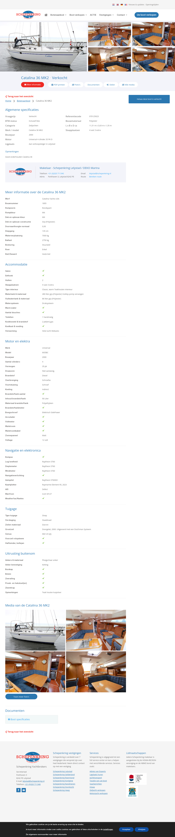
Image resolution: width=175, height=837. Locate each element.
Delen (112, 87)
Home (8, 104)
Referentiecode (73, 120)
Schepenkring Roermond (63, 781)
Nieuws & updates (136, 4)
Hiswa (92, 791)
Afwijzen (142, 829)
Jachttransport (96, 781)
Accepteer (125, 829)
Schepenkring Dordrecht (63, 791)
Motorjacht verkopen (99, 797)
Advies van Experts (98, 775)
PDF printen (59, 87)
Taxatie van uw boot (98, 784)
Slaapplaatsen (73, 134)
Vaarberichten (96, 788)
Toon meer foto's (21, 700)
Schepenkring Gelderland (64, 778)
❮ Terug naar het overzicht (19, 100)
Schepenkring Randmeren (64, 788)
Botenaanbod (64, 16)
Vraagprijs (10, 120)
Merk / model (12, 134)
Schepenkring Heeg (61, 794)
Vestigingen (112, 16)
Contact (127, 16)
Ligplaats (9, 148)
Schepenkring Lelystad (62, 775)
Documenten (93, 87)
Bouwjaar (10, 138)
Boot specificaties (20, 723)
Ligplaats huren (96, 778)
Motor (8, 143)
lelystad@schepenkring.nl (100, 177)
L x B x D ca (71, 129)
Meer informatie (34, 87)
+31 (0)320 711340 (56, 177)
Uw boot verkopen (146, 16)
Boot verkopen (83, 16)
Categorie (10, 129)
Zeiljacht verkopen (97, 794)
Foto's (77, 87)
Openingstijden (152, 4)
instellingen (106, 829)
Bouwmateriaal (73, 124)
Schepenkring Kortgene (63, 784)
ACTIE (100, 16)
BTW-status (11, 124)
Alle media (130, 87)
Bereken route (95, 180)
